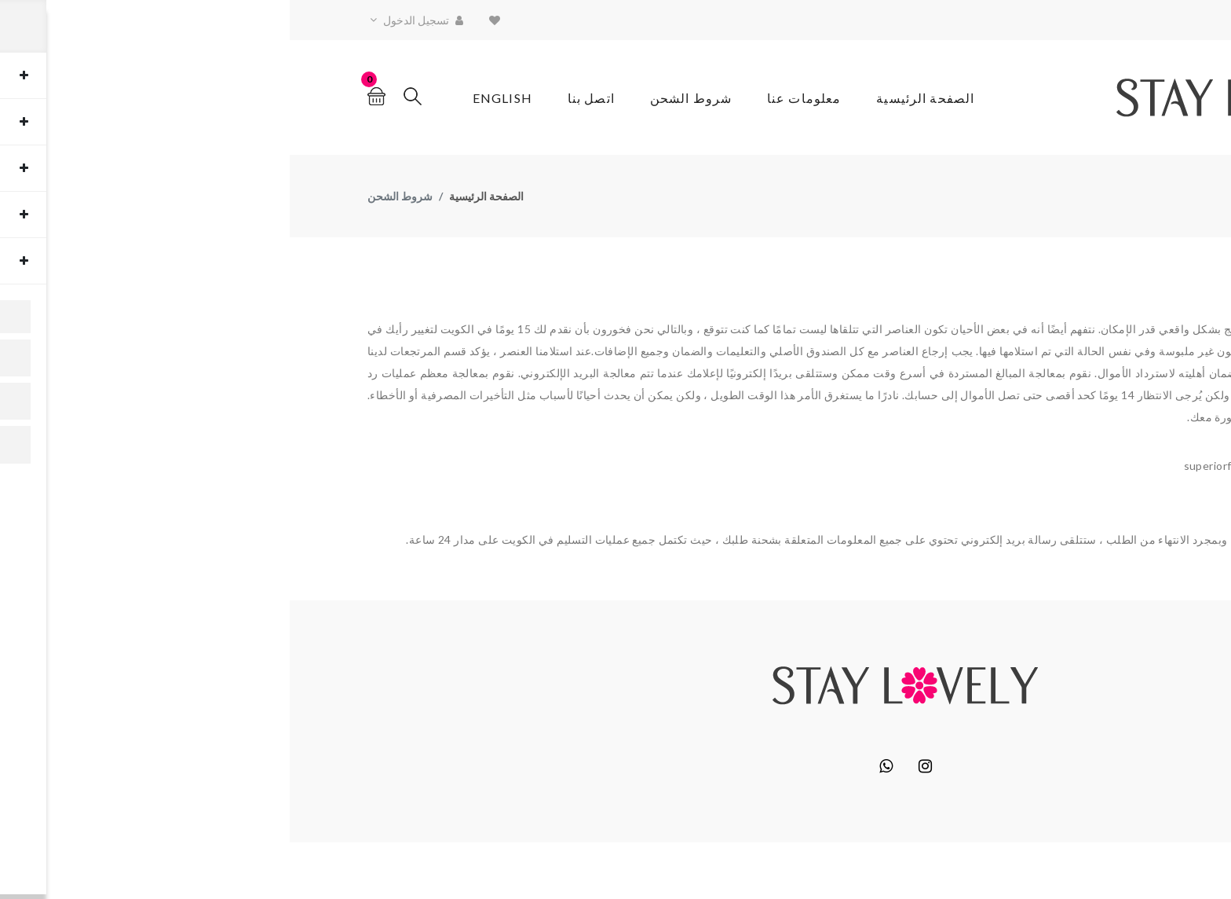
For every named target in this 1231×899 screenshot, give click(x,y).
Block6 (1049, 870)
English (213, 97)
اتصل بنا (301, 97)
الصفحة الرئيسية (635, 97)
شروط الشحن (401, 97)
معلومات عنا (514, 97)
